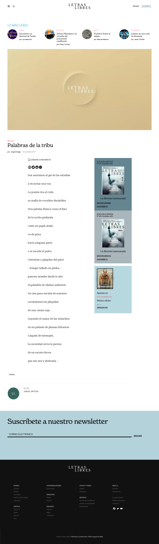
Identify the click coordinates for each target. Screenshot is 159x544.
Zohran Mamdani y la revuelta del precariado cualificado (67, 37)
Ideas (21, 30)
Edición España (104, 203)
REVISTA (83, 497)
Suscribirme (116, 492)
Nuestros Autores (118, 500)
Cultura (16, 489)
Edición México (104, 256)
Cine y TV (17, 509)
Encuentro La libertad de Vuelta (27, 34)
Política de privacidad (95, 537)
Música (16, 515)
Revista (10, 141)
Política (60, 30)
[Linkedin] (36, 167)
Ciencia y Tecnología (21, 497)
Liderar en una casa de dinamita (140, 34)
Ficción (49, 500)
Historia (49, 509)
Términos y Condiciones (79, 537)
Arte (96, 30)
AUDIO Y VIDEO (85, 486)
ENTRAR (136, 6)
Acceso (115, 489)
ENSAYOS (50, 506)
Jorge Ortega (31, 391)
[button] (8, 6)
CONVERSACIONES (54, 486)
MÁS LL (115, 486)
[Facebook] (29, 167)
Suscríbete (102, 206)
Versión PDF (102, 307)
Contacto (115, 503)
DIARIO (16, 486)
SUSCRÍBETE (146, 6)
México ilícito (104, 300)
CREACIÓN (51, 494)
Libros (16, 512)
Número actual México (87, 500)
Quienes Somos (117, 497)
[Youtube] (121, 508)
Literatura (17, 500)
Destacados (84, 506)
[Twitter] (33, 167)
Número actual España (87, 503)
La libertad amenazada (113, 198)
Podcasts (83, 492)
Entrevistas (50, 489)
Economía (135, 30)
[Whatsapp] (40, 167)
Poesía (12, 374)
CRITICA (17, 506)
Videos (82, 489)
